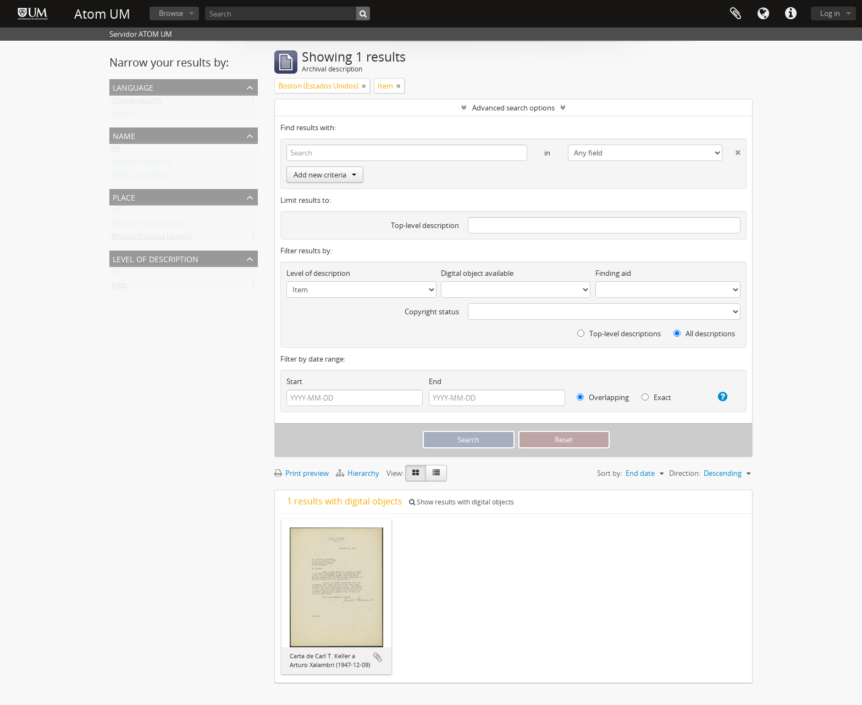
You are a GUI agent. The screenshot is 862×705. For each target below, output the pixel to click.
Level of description (155, 258)
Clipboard (735, 13)
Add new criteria (325, 175)
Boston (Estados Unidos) (152, 238)
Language (763, 13)
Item (119, 287)
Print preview (301, 473)
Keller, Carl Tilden (139, 177)
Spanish (124, 115)
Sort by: (609, 473)
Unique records (137, 102)
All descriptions (704, 333)
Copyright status (432, 312)
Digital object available (477, 273)
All (115, 151)
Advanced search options (513, 108)
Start (294, 381)
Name (124, 134)
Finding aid (613, 273)
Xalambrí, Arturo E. (142, 164)
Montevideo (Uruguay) (149, 225)
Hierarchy (358, 473)
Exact (656, 397)
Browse (171, 13)
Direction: (684, 473)
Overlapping (603, 397)
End (435, 381)
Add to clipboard (377, 657)
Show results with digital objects (461, 502)
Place (124, 196)
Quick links (790, 13)
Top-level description (425, 225)
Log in (830, 13)
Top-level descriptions (619, 333)
